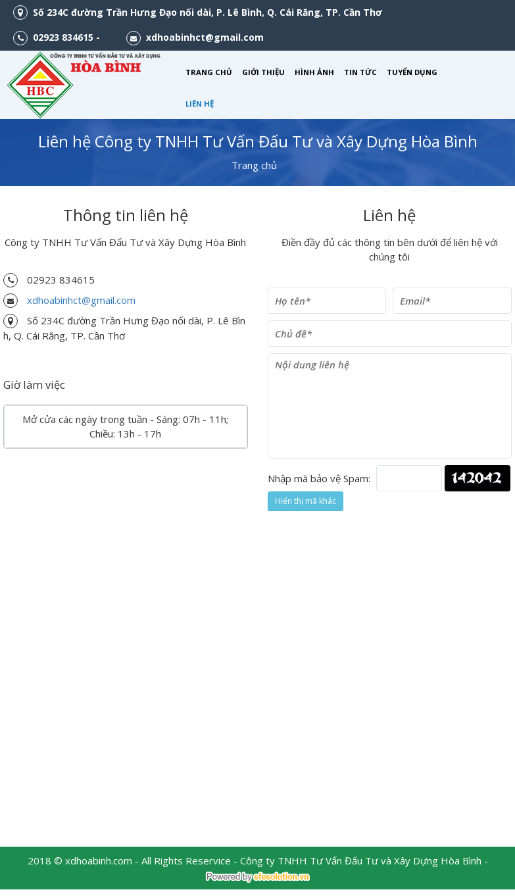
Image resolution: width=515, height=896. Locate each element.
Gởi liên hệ (308, 537)
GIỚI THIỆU (263, 72)
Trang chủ (254, 165)
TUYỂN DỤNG (412, 72)
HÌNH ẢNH (314, 72)
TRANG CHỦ (208, 72)
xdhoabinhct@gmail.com (81, 300)
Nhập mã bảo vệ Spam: (319, 478)
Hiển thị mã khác (305, 501)
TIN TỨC (360, 72)
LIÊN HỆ (199, 104)
